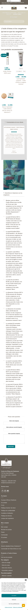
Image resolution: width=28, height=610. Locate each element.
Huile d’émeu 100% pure (7, 72)
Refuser (14, 599)
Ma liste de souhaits (6, 529)
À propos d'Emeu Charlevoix (8, 500)
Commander (4, 534)
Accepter (14, 595)
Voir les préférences (14, 603)
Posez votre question (14, 183)
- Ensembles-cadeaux (7, 570)
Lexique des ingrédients (7, 518)
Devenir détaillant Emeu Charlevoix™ (11, 546)
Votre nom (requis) (14, 423)
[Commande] (14, 21)
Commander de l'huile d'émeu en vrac (11, 548)
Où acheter (4, 502)
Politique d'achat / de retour (8, 508)
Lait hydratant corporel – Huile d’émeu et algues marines (21, 81)
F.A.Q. (2, 505)
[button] (26, 580)
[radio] (21, 69)
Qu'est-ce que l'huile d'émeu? (14, 169)
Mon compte (4, 527)
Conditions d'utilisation (7, 513)
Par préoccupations (9, 13)
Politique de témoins (8, 607)
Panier (3, 532)
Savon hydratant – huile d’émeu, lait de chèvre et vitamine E (7, 109)
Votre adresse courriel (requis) (14, 429)
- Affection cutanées (6, 575)
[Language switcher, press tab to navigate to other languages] (14, 1)
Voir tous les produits (6, 557)
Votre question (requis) (14, 439)
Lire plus (16, 46)
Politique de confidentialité (17, 607)
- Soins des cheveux (6, 567)
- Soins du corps (5, 565)
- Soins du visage (5, 562)
